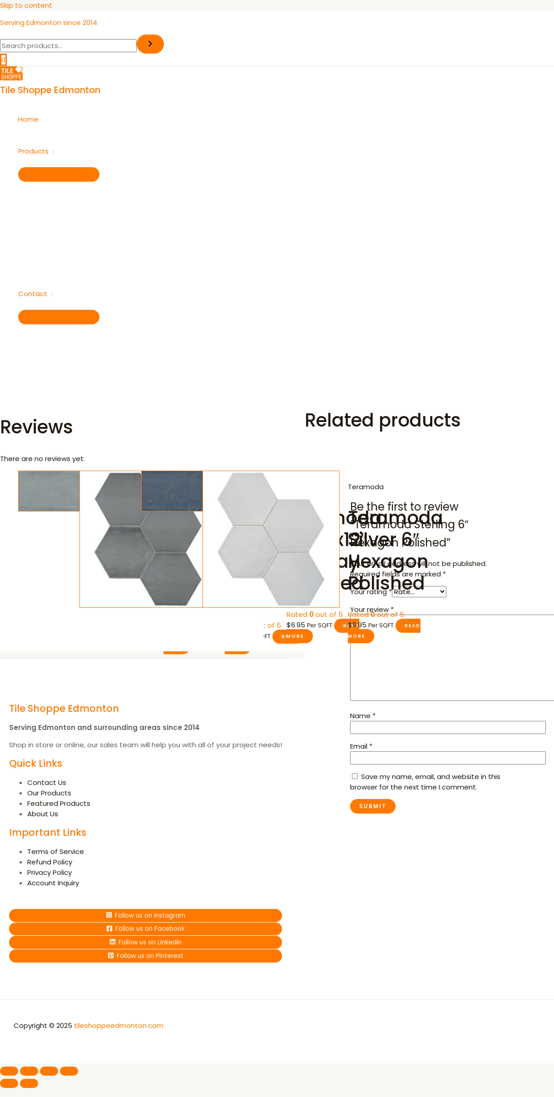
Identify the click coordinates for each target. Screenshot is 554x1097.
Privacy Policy (49, 872)
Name (363, 715)
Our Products (49, 793)
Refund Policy (49, 862)
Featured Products (58, 803)
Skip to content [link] (26, 5)
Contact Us (46, 782)
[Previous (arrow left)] (9, 1082)
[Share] (49, 1069)
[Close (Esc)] (69, 1069)
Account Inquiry (53, 883)
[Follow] (145, 915)
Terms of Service (55, 851)
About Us (42, 814)
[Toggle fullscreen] (29, 1069)
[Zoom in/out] (9, 1069)
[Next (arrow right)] (29, 1082)
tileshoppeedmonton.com (118, 1024)
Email (361, 746)
